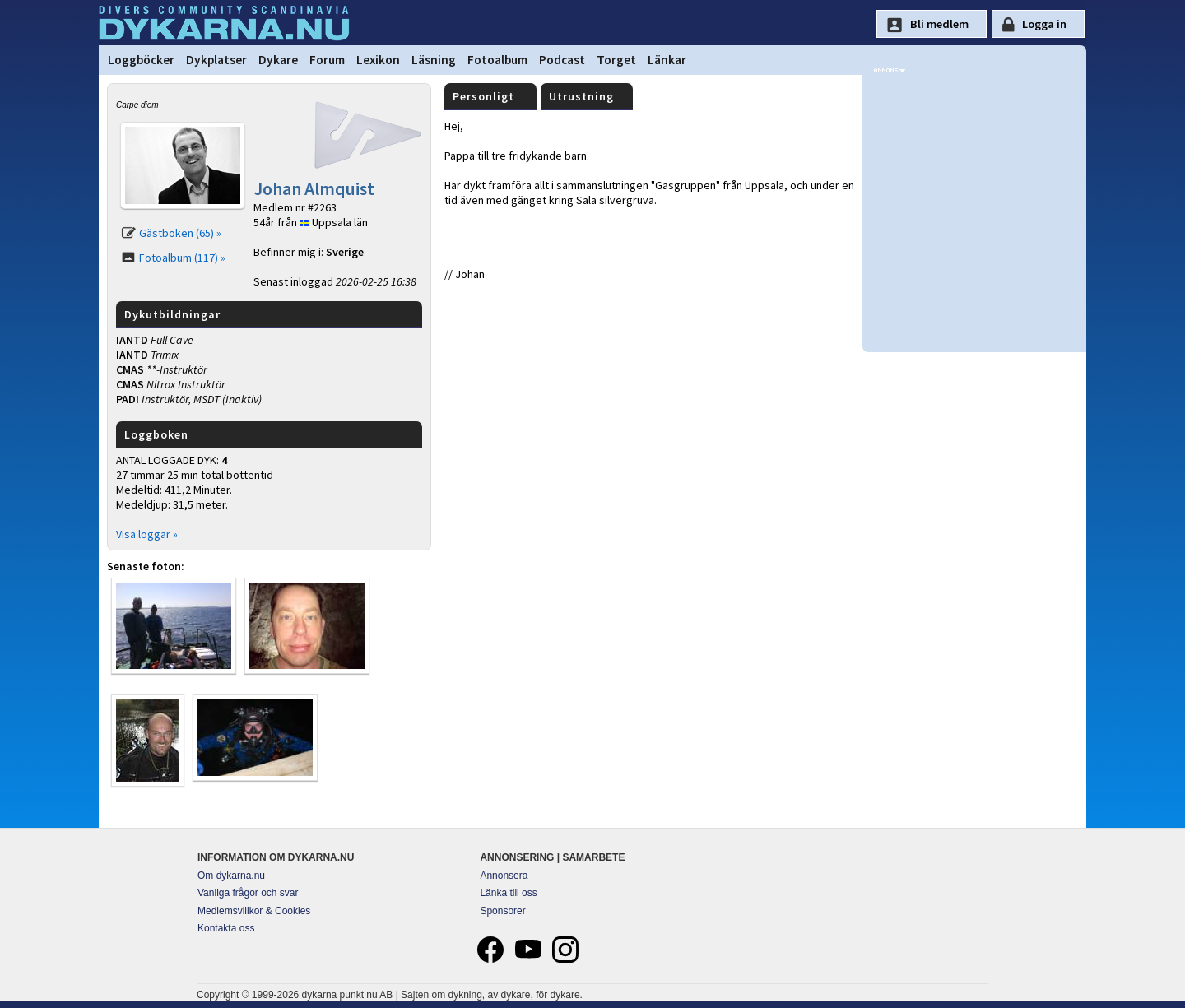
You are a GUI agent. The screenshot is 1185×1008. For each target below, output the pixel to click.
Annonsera (503, 875)
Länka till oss (508, 893)
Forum (327, 59)
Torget (616, 59)
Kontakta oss (226, 928)
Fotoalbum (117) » (182, 257)
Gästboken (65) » (180, 232)
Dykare (278, 59)
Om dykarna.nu (231, 875)
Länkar (667, 59)
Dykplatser (216, 59)
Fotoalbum (497, 59)
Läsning (433, 59)
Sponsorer (502, 911)
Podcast (562, 59)
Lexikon (378, 59)
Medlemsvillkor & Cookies (254, 911)
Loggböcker (141, 59)
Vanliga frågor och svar (248, 893)
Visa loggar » (147, 534)
